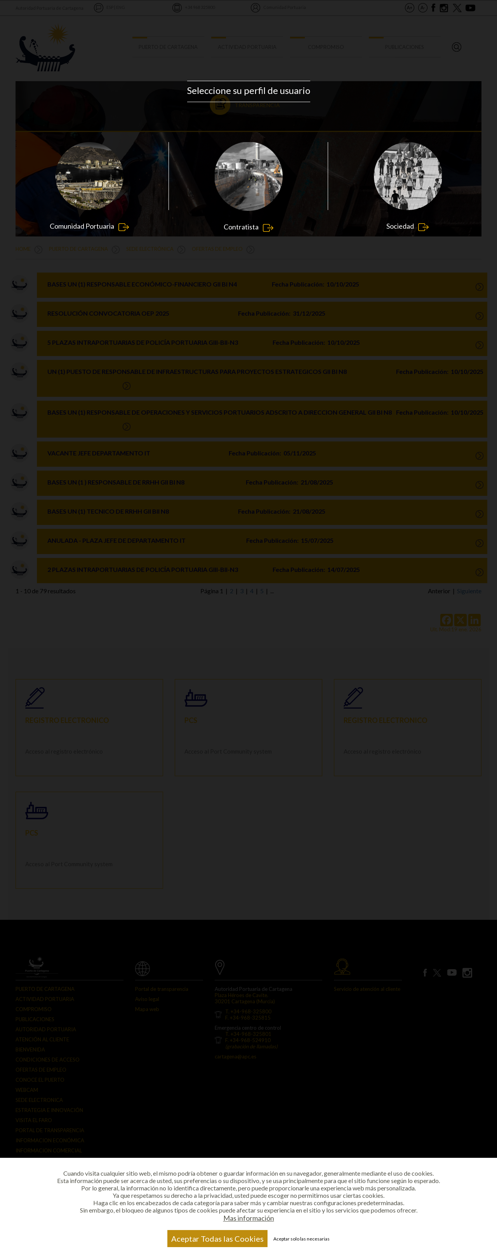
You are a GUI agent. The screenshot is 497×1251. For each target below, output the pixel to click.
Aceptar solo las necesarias (301, 1239)
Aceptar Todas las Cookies (217, 1238)
